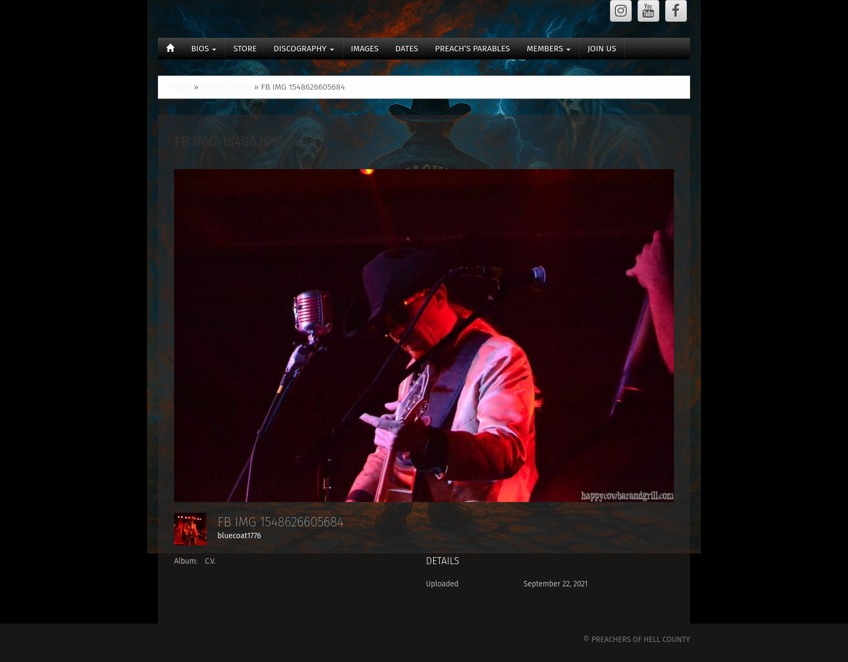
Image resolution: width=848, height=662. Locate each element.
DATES (406, 49)
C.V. (210, 561)
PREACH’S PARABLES (472, 49)
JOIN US (601, 49)
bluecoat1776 (239, 535)
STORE (245, 49)
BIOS (203, 49)
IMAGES (365, 49)
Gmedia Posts (226, 87)
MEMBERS (549, 49)
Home (180, 87)
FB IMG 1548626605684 (245, 141)
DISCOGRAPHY (304, 49)
